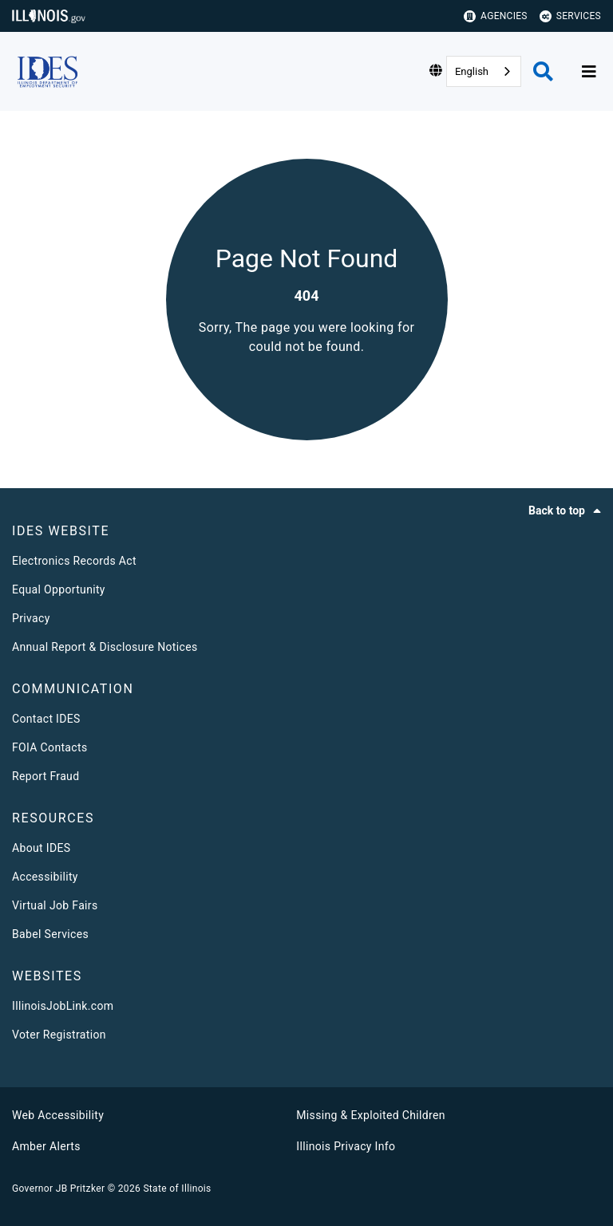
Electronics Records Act (74, 560)
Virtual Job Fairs (55, 905)
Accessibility (45, 876)
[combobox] (483, 71)
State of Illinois (177, 1188)
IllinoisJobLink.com (62, 1005)
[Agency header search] (543, 71)
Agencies (496, 16)
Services (570, 16)
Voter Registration (59, 1034)
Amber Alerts (46, 1146)
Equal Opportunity (58, 589)
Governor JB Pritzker (58, 1188)
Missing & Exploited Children (370, 1115)
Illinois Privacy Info (345, 1146)
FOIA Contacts (49, 747)
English (471, 71)
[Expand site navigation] (589, 72)
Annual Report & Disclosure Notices (105, 647)
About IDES (41, 848)
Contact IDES (46, 718)
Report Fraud (45, 776)
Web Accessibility (58, 1115)
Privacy (31, 618)
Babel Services (50, 934)
